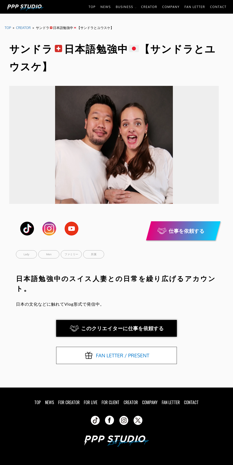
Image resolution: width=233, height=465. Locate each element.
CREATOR (149, 7)
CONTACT (218, 7)
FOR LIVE (90, 402)
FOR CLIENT (110, 402)
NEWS (106, 7)
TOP (92, 7)
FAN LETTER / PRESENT (122, 355)
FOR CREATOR (69, 402)
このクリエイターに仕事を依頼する (122, 328)
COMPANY (171, 7)
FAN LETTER (194, 7)
